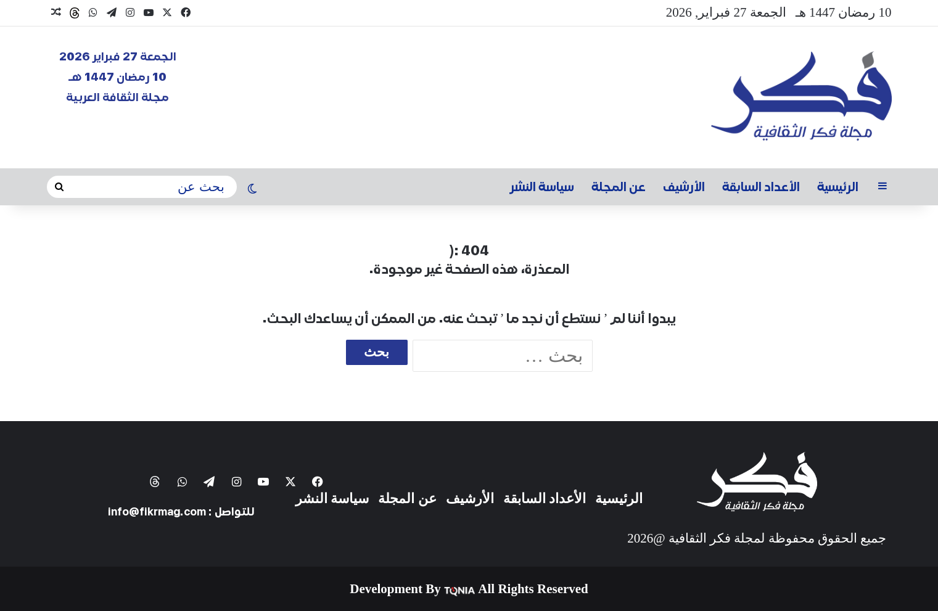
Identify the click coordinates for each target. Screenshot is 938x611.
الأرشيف (684, 186)
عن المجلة (618, 186)
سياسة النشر (542, 186)
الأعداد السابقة (761, 186)
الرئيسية (837, 186)
